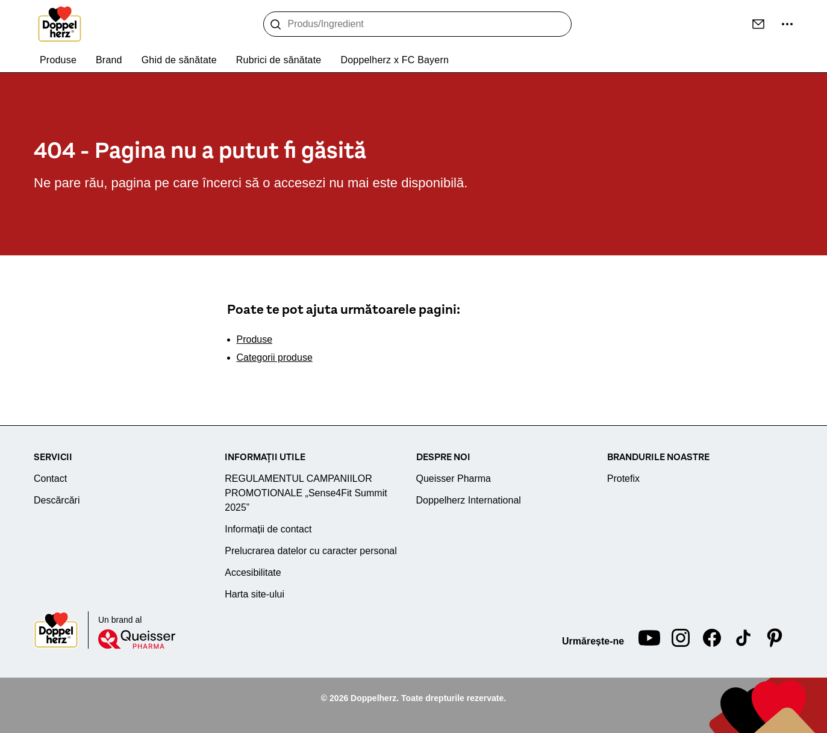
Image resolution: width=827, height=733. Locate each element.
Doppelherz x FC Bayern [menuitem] (394, 60)
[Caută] (276, 24)
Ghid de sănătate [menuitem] (179, 60)
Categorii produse (275, 357)
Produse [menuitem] (58, 60)
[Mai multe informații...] (787, 24)
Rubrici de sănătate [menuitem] (279, 60)
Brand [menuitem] (109, 60)
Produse (255, 339)
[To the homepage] (59, 24)
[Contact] (758, 24)
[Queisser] (136, 639)
